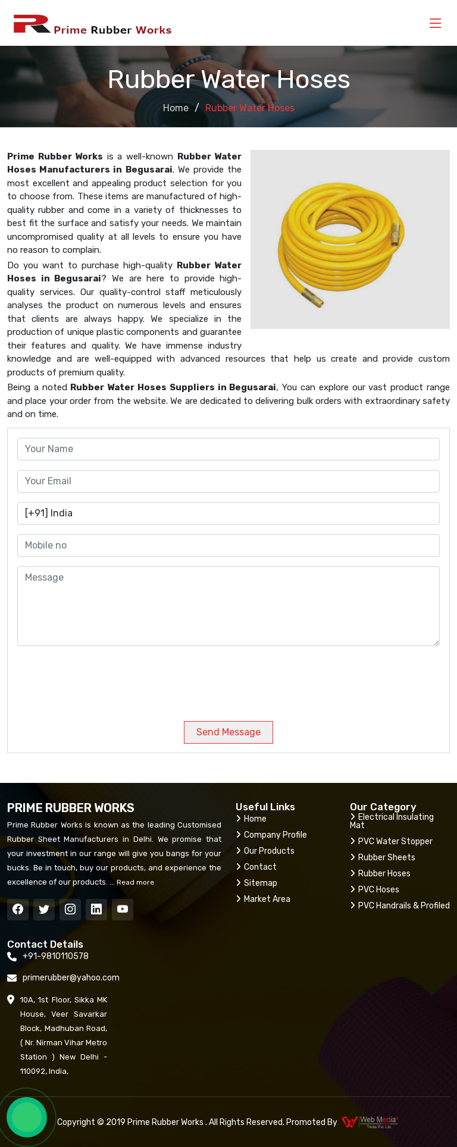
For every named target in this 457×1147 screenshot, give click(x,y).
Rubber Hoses (380, 873)
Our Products (265, 851)
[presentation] (98, 679)
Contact (256, 867)
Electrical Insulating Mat (392, 821)
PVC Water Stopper (391, 841)
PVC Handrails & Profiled (400, 905)
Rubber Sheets (382, 857)
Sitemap (256, 883)
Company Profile (271, 835)
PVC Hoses (374, 889)
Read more (134, 882)
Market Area (263, 899)
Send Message (228, 732)
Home (176, 108)
